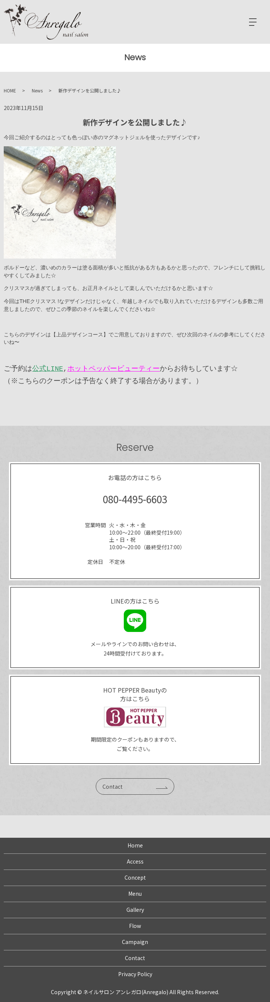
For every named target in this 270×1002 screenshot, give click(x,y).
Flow (135, 925)
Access (135, 861)
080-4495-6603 (135, 499)
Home (135, 845)
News (37, 90)
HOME (10, 90)
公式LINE (47, 368)
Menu (135, 893)
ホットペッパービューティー (113, 368)
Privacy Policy (135, 974)
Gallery (135, 909)
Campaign (135, 942)
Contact (112, 786)
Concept (135, 877)
